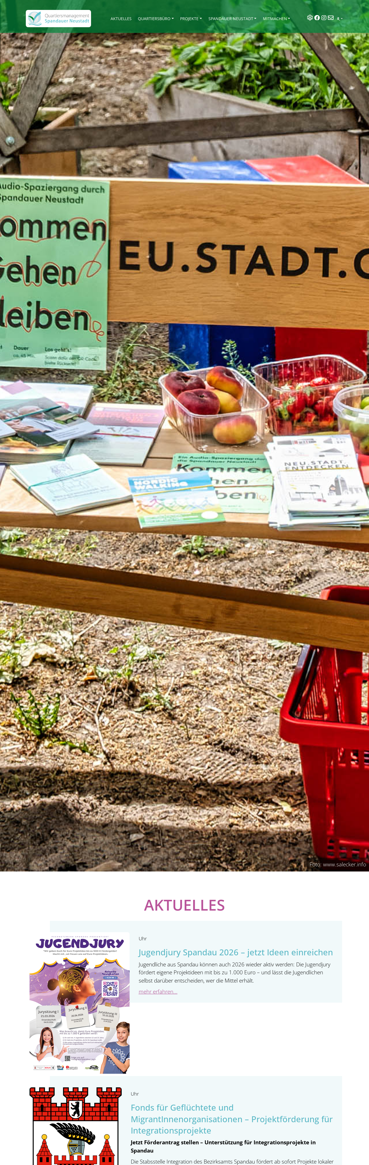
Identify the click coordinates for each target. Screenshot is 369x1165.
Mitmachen (275, 18)
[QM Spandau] (58, 18)
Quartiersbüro (154, 18)
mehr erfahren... (158, 991)
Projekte (189, 18)
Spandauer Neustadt (230, 18)
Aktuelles (121, 18)
